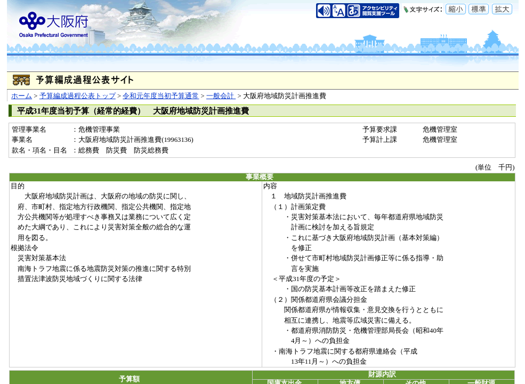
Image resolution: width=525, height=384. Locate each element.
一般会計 (221, 96)
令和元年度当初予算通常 (161, 96)
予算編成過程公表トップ (77, 96)
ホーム (21, 96)
